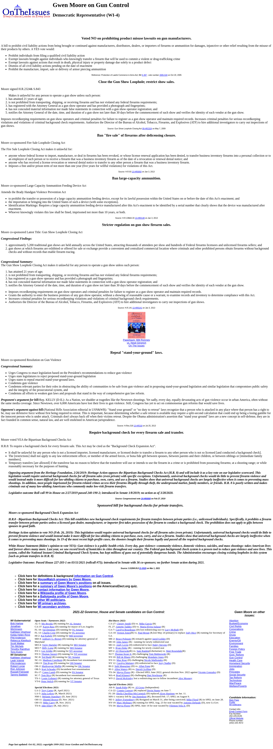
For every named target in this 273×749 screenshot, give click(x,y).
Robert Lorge (17, 666)
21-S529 (142, 568)
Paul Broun (143, 632)
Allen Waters (120, 669)
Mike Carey (49, 702)
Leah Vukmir (17, 660)
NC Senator (74, 657)
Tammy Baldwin (19, 674)
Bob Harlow (16, 623)
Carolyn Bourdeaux (126, 629)
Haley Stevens (159, 644)
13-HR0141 (137, 308)
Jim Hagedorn (139, 696)
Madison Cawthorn (52, 660)
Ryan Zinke (121, 647)
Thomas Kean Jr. (123, 654)
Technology (235, 680)
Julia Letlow (48, 693)
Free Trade (235, 651)
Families (233, 646)
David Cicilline (143, 669)
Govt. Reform (236, 654)
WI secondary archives (54, 606)
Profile (232, 702)
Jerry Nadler (165, 663)
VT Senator (76, 681)
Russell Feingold (19, 671)
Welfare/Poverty (238, 686)
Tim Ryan (48, 663)
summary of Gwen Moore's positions (66, 582)
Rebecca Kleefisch (20, 640)
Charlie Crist (48, 632)
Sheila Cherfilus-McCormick (131, 693)
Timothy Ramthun (20, 649)
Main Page (234, 700)
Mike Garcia (145, 623)
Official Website (236, 718)
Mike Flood (192, 699)
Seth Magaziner (122, 666)
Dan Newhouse (154, 675)
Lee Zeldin (47, 651)
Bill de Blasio (123, 657)
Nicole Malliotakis (153, 660)
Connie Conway (125, 690)
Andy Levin (122, 644)
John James (122, 641)
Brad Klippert (123, 675)
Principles (234, 671)
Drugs (232, 634)
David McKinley (124, 678)
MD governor (76, 635)
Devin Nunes (153, 690)
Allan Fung (144, 666)
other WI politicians (51, 599)
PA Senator (77, 672)
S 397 (144, 75)
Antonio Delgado (192, 702)
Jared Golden (159, 638)
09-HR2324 (147, 129)
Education (234, 637)
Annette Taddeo (124, 626)
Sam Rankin (143, 651)
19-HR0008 (146, 499)
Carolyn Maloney (125, 663)
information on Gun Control (93, 576)
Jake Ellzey (47, 705)
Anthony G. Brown (52, 638)
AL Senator (75, 623)
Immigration (235, 666)
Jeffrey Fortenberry (125, 699)
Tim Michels (17, 646)
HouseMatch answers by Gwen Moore (64, 579)
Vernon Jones (123, 632)
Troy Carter (47, 690)
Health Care (235, 660)
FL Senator (77, 629)
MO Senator (80, 644)
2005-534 (163, 75)
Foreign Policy (237, 649)
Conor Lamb (48, 672)
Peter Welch (47, 681)
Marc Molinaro (124, 702)
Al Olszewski (122, 651)
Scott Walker (17, 643)
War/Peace (235, 683)
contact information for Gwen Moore (63, 589)
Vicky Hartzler (49, 644)
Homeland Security (239, 663)
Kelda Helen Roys (20, 634)
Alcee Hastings (167, 693)
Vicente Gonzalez (207, 672)
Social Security (237, 674)
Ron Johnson (17, 669)
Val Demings (48, 629)
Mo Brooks (47, 623)
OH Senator (76, 663)
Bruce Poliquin (123, 638)
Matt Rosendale (174, 651)
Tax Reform (235, 677)
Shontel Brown (50, 699)
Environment (236, 643)
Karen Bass (48, 626)
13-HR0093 (137, 172)
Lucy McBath (172, 629)
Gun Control (235, 657)
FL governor (78, 632)
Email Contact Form (238, 711)
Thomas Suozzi (49, 654)
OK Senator (84, 666)
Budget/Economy (238, 623)
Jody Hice (191, 632)
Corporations (236, 629)
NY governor (75, 651)
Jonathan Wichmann (16, 628)
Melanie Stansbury (51, 696)
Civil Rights (235, 626)
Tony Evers (16, 651)
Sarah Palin (121, 687)
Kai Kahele (46, 635)
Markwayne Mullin (51, 666)
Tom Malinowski (157, 654)
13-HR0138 (140, 218)
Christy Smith (124, 623)
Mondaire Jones (156, 657)
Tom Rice (46, 675)
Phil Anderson (18, 637)
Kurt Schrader (49, 669)
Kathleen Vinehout (20, 632)
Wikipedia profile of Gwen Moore (63, 593)
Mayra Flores (123, 672)
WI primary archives (52, 603)
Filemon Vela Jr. (177, 705)
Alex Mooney (185, 678)
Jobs (231, 669)
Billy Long (47, 647)
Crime (232, 632)
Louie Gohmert (49, 678)
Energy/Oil (235, 640)
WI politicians (235, 704)
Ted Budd (46, 657)
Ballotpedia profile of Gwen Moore (64, 596)
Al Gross (139, 687)
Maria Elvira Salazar (150, 626)
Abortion (233, 620)
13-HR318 (138, 426)
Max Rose (122, 660)
